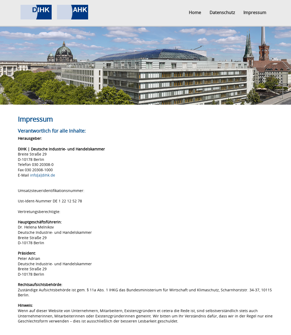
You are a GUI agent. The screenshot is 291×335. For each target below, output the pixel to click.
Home (195, 12)
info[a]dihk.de (42, 175)
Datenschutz (222, 12)
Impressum (254, 12)
